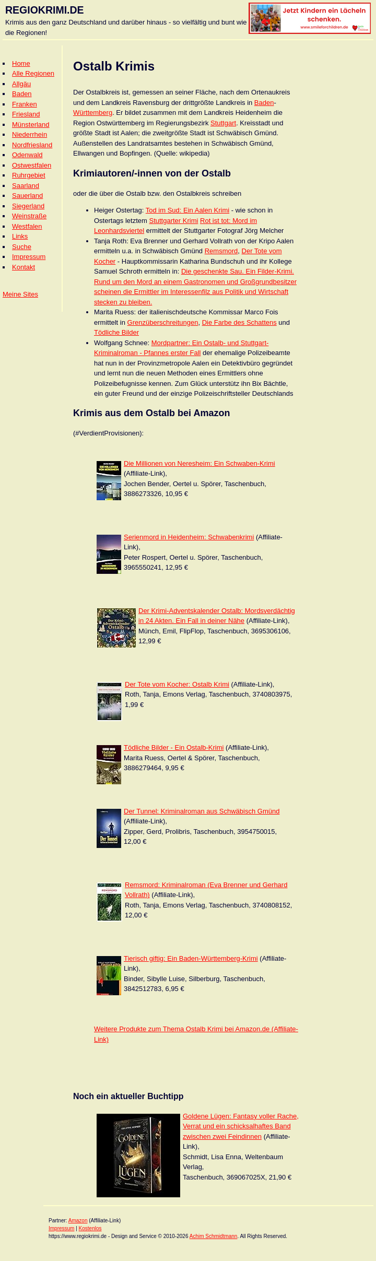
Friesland (26, 114)
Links (20, 236)
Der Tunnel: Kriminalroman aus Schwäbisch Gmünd (201, 811)
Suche (21, 247)
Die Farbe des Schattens (239, 322)
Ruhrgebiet (28, 175)
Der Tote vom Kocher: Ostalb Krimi (177, 684)
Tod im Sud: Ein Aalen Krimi (187, 210)
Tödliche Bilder (116, 332)
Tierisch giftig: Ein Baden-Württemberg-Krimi (191, 958)
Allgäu (21, 84)
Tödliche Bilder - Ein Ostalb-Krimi (174, 747)
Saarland (25, 186)
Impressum (28, 257)
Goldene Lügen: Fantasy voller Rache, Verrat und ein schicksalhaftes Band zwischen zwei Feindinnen (241, 1126)
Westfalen (27, 226)
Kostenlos (90, 1228)
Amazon (78, 1220)
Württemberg (92, 112)
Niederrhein (29, 134)
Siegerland (28, 206)
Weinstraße (29, 216)
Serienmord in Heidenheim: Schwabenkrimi (189, 537)
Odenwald (27, 155)
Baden (22, 94)
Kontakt (23, 267)
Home (21, 63)
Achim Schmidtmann (214, 1236)
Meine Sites (20, 294)
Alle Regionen (33, 73)
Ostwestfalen (31, 165)
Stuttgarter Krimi (173, 221)
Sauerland (27, 195)
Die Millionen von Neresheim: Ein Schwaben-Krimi (199, 463)
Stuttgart (223, 123)
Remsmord (221, 251)
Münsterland (31, 124)
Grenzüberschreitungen (162, 322)
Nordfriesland (32, 145)
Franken (24, 104)
